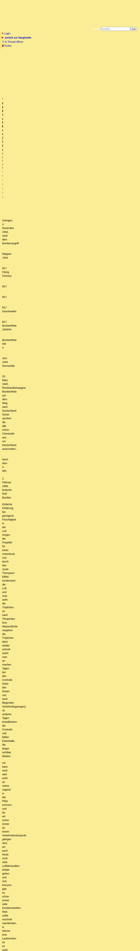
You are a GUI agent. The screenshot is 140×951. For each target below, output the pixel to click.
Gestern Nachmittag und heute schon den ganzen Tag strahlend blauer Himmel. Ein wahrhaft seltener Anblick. (69, 874)
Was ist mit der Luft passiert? (22, 726)
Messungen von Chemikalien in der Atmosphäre (45, 837)
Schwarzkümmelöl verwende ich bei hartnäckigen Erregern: (45, 857)
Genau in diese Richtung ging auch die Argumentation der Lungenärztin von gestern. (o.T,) (64, 912)
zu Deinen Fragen (31, 775)
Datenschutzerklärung (112, 50)
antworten (11, 714)
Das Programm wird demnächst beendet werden (41, 764)
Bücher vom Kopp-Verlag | (87, 50)
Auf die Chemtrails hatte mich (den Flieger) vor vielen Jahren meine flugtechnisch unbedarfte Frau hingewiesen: (72, 754)
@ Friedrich (46, 69)
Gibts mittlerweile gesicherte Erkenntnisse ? (31, 751)
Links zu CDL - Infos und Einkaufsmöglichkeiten (39, 744)
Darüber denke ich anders (24, 871)
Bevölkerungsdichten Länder (40, 816)
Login (5, 33)
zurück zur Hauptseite (16, 37)
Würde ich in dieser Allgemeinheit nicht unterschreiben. (42, 909)
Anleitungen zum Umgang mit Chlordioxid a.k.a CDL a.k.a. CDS (43, 737)
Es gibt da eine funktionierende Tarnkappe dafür (41, 902)
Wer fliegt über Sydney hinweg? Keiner (46, 782)
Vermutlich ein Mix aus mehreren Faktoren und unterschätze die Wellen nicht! (50, 847)
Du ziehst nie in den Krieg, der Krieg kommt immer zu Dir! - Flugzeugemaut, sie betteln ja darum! (83, 789)
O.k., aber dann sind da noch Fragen (40, 771)
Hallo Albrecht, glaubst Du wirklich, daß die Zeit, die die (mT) (67, 806)
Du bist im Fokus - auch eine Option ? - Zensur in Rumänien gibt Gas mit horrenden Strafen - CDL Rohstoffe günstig (72, 881)
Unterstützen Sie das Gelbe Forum (19, 53)
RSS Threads (21, 941)
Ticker (7, 45)
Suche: (96, 28)
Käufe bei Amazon (52, 53)
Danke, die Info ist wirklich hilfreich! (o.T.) (32, 740)
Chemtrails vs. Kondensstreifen (29, 761)
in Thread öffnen (12, 41)
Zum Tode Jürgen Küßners (58, 50)
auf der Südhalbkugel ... (34, 778)
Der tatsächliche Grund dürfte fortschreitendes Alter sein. (39, 730)
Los (134, 29)
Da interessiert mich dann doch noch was (59, 809)
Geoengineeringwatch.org (45, 802)
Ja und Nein (16, 734)
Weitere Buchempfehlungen (77, 53)
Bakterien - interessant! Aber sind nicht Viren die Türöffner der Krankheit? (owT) (54, 905)
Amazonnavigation (105, 53)
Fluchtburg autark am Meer (30, 50)
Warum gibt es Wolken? (20, 864)
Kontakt (33, 941)
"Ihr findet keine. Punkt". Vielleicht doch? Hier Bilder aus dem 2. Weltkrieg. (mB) (76, 795)
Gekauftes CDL (18, 747)
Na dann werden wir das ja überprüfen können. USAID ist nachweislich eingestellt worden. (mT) (70, 823)
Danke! (13, 850)
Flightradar (22, 833)
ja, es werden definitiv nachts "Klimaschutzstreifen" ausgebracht (54, 840)
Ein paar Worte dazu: (26, 861)
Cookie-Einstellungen (127, 53)
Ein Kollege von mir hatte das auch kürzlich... (32, 844)
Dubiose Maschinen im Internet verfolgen (37, 830)
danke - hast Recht (37, 785)
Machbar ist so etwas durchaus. (29, 898)
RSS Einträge (8, 941)
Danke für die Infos (20, 888)
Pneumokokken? (16, 891)
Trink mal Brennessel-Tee (25, 854)
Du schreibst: (40, 813)
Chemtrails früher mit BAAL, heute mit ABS (40, 768)
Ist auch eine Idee (19, 895)
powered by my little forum (70, 946)
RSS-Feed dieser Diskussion (122, 721)
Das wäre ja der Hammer (30, 820)
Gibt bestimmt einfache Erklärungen (27, 867)
